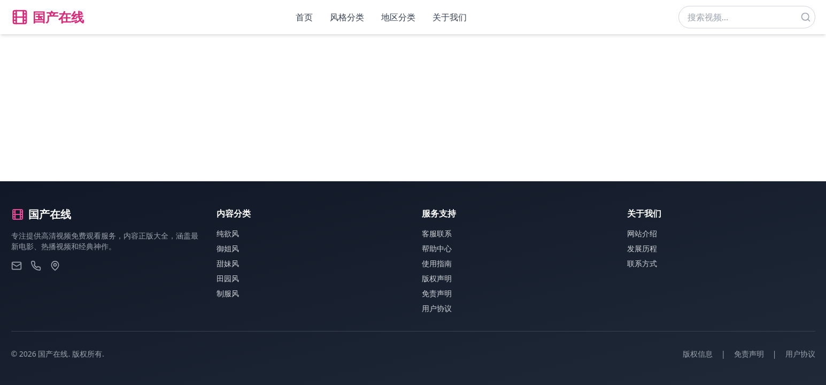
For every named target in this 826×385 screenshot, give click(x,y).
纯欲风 (228, 233)
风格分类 (347, 17)
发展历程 (642, 248)
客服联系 (437, 233)
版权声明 (437, 278)
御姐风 (228, 248)
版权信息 (698, 354)
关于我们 (450, 17)
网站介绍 (642, 233)
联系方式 (642, 263)
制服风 (228, 293)
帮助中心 (437, 248)
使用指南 (437, 263)
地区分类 (398, 17)
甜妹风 (228, 263)
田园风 (228, 278)
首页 (304, 17)
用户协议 (437, 308)
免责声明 (437, 293)
